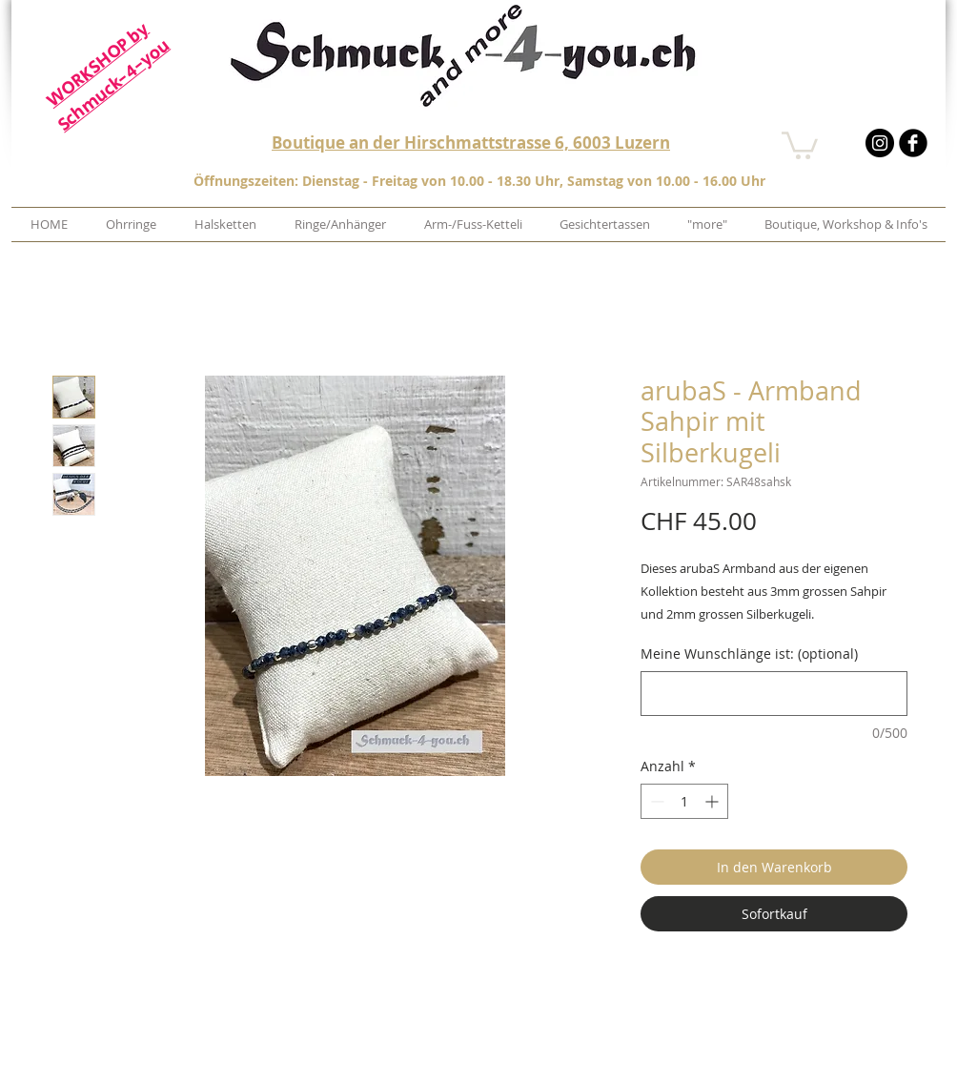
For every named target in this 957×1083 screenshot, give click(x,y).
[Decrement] (655, 801)
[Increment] (713, 801)
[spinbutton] (684, 801)
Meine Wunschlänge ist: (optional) (749, 653)
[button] (800, 144)
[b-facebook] (913, 143)
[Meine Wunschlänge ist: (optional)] (773, 693)
